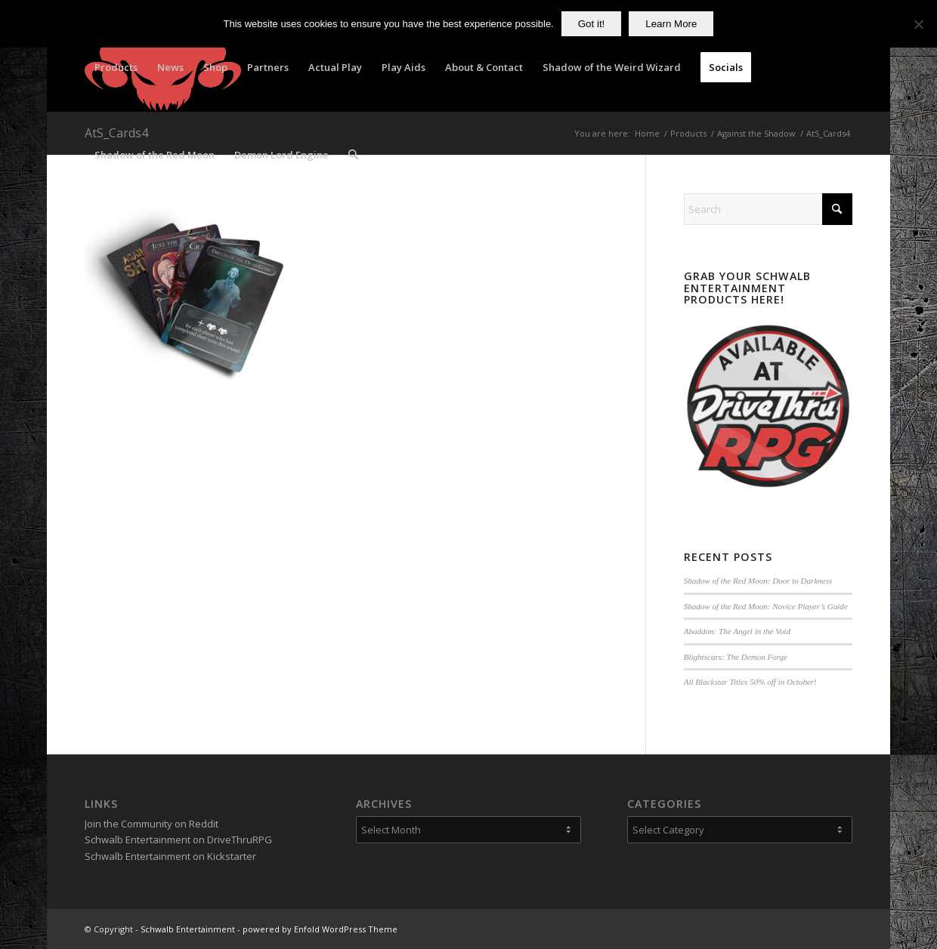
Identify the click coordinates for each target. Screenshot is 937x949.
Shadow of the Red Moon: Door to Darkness (758, 580)
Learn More (671, 23)
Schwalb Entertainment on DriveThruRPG (178, 839)
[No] (918, 24)
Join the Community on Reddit (151, 823)
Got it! (591, 23)
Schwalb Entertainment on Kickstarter (170, 856)
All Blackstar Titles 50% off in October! (750, 681)
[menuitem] (116, 67)
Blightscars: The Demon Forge (735, 656)
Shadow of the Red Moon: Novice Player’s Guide (766, 606)
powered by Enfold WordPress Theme (320, 929)
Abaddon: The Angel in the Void (737, 631)
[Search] (353, 155)
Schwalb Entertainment (188, 929)
